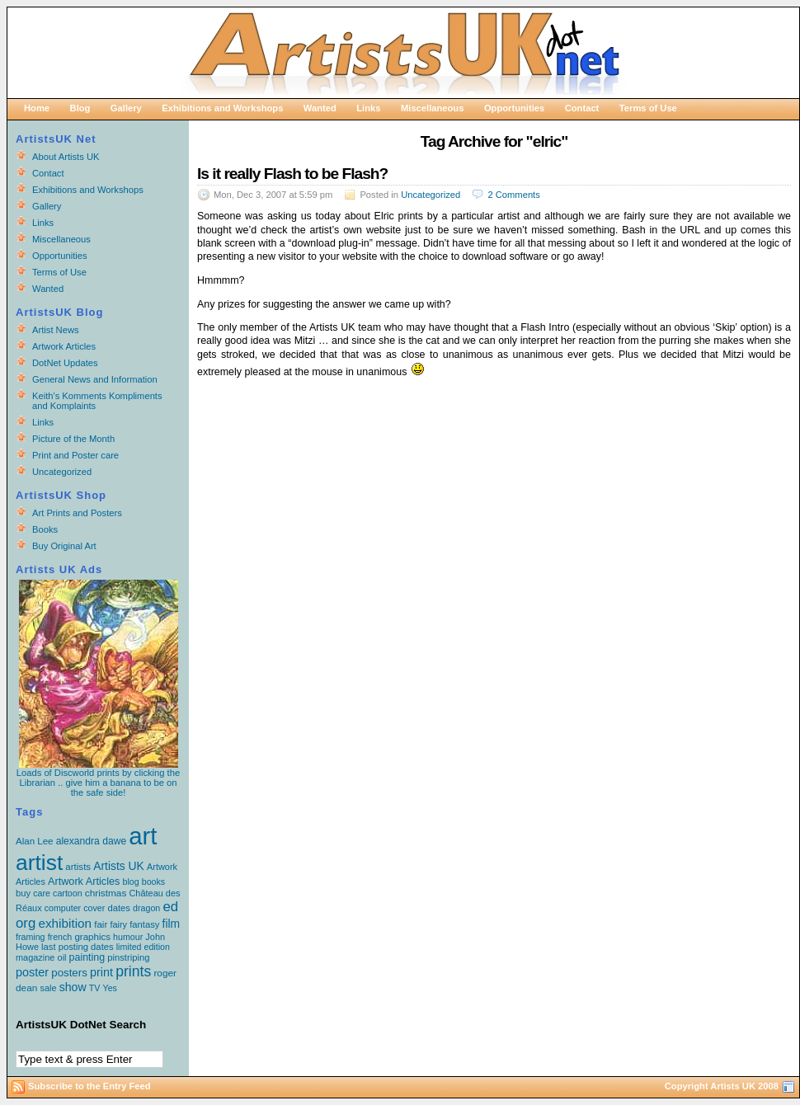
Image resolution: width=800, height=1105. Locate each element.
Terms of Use (648, 108)
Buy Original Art (64, 546)
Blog (80, 108)
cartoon (67, 893)
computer (63, 908)
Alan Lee (35, 841)
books (153, 881)
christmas (106, 893)
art (143, 835)
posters (69, 972)
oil (62, 957)
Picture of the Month (73, 439)
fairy (118, 924)
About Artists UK (65, 157)
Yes (110, 988)
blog (131, 881)
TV (95, 988)
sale (48, 988)
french (60, 937)
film (171, 923)
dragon (146, 908)
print (101, 972)
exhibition (65, 923)
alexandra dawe (91, 841)
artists (78, 867)
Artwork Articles (64, 346)
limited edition (143, 947)
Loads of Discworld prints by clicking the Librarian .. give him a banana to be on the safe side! (98, 778)
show (73, 987)
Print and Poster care (75, 455)
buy (23, 893)
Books (45, 529)
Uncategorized (430, 195)
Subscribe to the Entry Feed (89, 1086)
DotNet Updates (65, 363)
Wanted (320, 108)
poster (32, 972)
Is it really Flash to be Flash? (292, 173)
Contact (582, 108)
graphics (92, 937)
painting (87, 957)
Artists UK (118, 865)
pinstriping (128, 957)
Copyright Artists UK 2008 (722, 1086)
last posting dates (77, 947)
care (41, 893)
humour (128, 937)
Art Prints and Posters (77, 513)
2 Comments (513, 195)
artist (39, 862)
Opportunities (514, 108)
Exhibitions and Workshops (222, 108)
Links (368, 108)
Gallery (126, 108)
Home (36, 108)
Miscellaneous (432, 108)
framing (30, 937)
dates (118, 908)
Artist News (55, 330)
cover (94, 908)
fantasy (144, 924)
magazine (35, 957)
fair (100, 924)
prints (133, 971)
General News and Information (95, 379)
